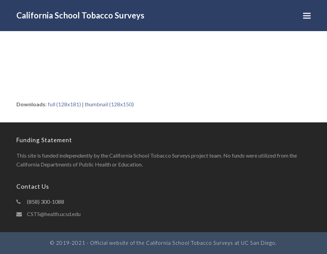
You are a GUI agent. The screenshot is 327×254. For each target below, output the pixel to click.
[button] (307, 15)
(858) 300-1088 (45, 201)
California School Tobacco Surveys (80, 15)
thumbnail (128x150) (109, 104)
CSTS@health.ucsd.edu (54, 214)
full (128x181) (64, 104)
